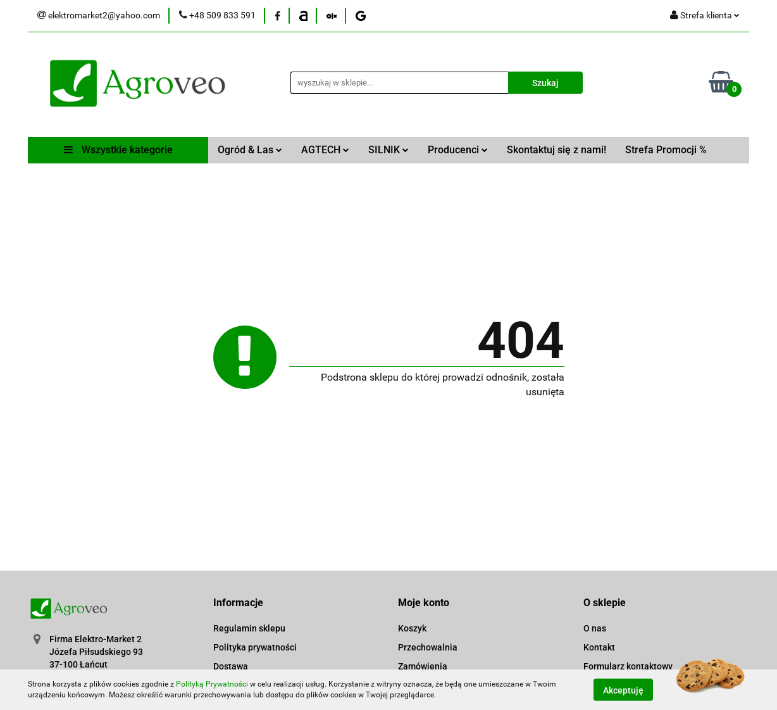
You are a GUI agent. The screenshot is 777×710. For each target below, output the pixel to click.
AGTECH (325, 150)
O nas (594, 628)
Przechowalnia (427, 647)
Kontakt (599, 647)
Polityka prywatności (255, 647)
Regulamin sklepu (249, 628)
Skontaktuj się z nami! (556, 150)
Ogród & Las (250, 150)
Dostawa (230, 666)
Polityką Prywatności (212, 684)
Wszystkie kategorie (118, 150)
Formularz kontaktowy (628, 666)
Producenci (458, 150)
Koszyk (412, 628)
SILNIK (388, 150)
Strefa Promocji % (666, 150)
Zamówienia (422, 666)
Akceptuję (623, 690)
